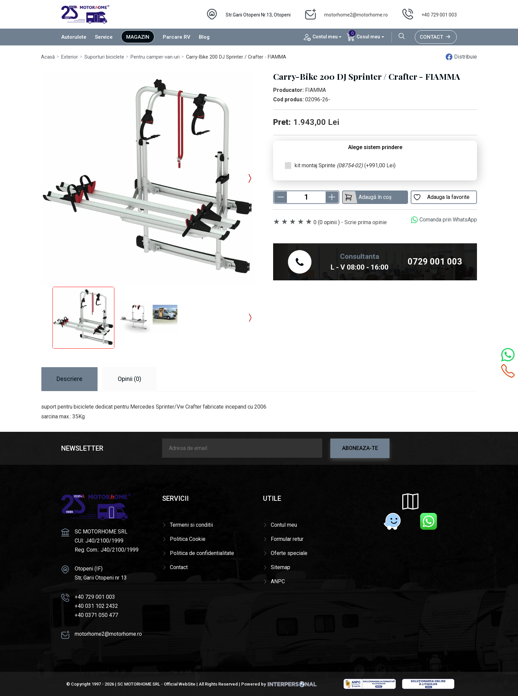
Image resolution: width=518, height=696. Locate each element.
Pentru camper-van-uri (155, 57)
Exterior (69, 57)
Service (104, 37)
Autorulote (73, 37)
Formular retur (287, 539)
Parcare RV (176, 37)
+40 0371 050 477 (96, 615)
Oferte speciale (289, 553)
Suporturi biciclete (104, 57)
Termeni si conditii (191, 525)
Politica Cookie (188, 539)
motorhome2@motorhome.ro (356, 15)
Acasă (48, 57)
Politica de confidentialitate (202, 553)
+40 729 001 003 (439, 15)
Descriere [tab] (69, 378)
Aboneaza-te (360, 448)
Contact (436, 37)
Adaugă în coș (368, 197)
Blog (204, 37)
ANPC (278, 581)
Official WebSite (179, 684)
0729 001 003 (435, 261)
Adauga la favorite (441, 197)
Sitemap (280, 567)
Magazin (137, 37)
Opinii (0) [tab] (129, 378)
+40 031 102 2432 (96, 606)
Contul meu (284, 525)
